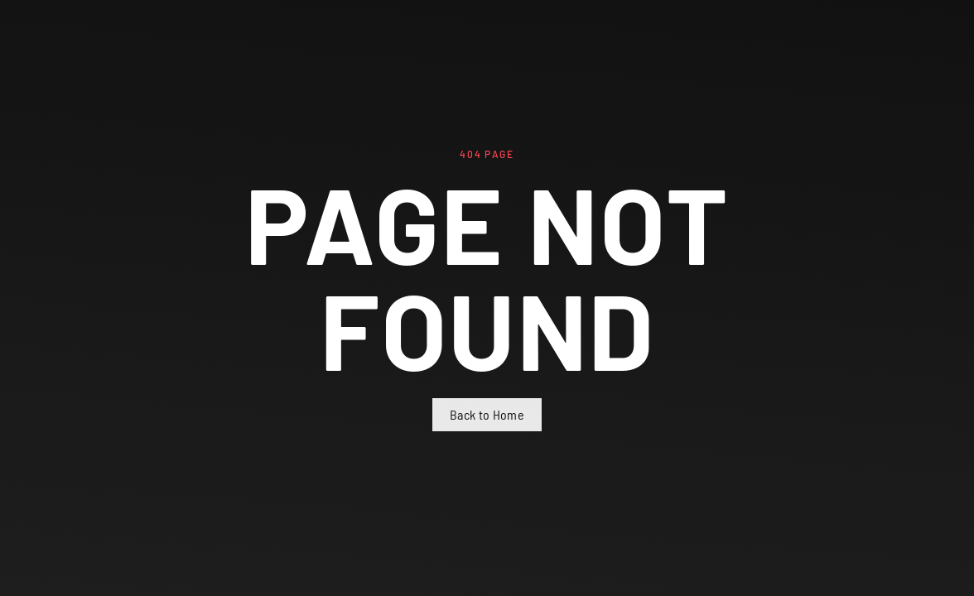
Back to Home (487, 414)
